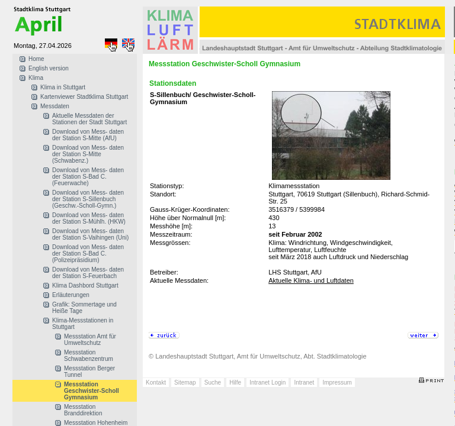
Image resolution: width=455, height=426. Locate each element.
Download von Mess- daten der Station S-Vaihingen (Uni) (90, 234)
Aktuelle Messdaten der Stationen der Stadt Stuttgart (89, 118)
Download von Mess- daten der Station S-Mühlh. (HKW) (89, 218)
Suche (212, 382)
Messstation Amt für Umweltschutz (90, 339)
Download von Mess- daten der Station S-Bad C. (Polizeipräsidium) (88, 253)
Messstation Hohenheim (95, 422)
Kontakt (156, 382)
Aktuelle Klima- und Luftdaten (311, 280)
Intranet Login (267, 382)
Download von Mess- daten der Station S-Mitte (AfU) (88, 134)
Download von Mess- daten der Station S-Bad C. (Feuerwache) (88, 176)
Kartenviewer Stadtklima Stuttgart (84, 96)
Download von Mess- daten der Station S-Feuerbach (88, 272)
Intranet (304, 382)
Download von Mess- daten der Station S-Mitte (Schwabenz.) (88, 154)
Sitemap (185, 382)
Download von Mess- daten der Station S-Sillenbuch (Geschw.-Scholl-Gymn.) (88, 199)
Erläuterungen (70, 295)
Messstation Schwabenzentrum (88, 355)
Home (36, 59)
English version (48, 68)
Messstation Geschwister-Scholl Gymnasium (91, 391)
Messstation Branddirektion (83, 410)
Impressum (336, 382)
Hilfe (235, 382)
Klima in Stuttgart (62, 87)
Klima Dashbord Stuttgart (85, 285)
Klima (35, 78)
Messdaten (54, 106)
